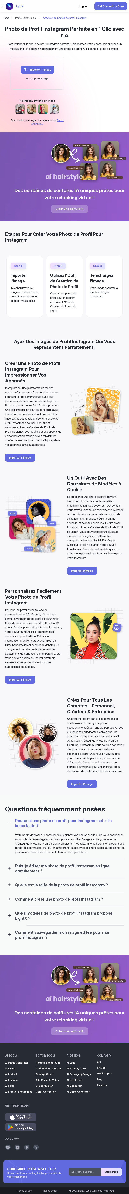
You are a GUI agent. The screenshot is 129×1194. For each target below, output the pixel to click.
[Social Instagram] (17, 1147)
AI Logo (71, 1062)
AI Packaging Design (79, 1074)
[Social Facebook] (26, 1147)
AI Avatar (10, 1068)
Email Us (102, 1085)
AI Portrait (11, 1074)
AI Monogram (74, 1085)
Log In (83, 6)
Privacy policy (49, 1190)
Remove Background (48, 1062)
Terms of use (24, 1190)
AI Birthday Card (76, 1068)
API (99, 1062)
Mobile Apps (104, 1073)
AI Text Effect (74, 1080)
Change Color (44, 1074)
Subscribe (111, 1171)
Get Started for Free (110, 6)
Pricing (101, 1067)
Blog (99, 1079)
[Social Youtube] (8, 1147)
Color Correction (46, 1091)
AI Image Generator (16, 1062)
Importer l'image (37, 69)
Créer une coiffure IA (69, 208)
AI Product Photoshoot (18, 1091)
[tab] (64, 825)
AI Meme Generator (78, 1091)
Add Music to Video (47, 1080)
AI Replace (11, 1080)
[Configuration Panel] (9, 823)
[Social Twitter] (36, 1147)
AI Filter (9, 1085)
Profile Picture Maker (48, 1068)
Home (6, 17)
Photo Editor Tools (25, 17)
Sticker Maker (44, 1085)
